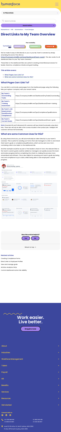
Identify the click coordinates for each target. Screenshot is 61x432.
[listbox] (28, 25)
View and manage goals (9, 264)
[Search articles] (28, 21)
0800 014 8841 (10, 422)
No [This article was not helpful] (35, 238)
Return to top (30, 247)
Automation (19, 29)
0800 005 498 (38, 419)
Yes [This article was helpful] (25, 238)
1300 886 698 (10, 419)
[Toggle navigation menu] (57, 4)
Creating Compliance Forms (10, 258)
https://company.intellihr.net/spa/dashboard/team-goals (22, 57)
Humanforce (5, 29)
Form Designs (29, 29)
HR (12, 29)
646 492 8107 (38, 422)
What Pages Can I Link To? (14, 75)
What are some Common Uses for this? (19, 77)
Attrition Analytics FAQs (9, 267)
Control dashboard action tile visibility (14, 270)
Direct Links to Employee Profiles (12, 261)
